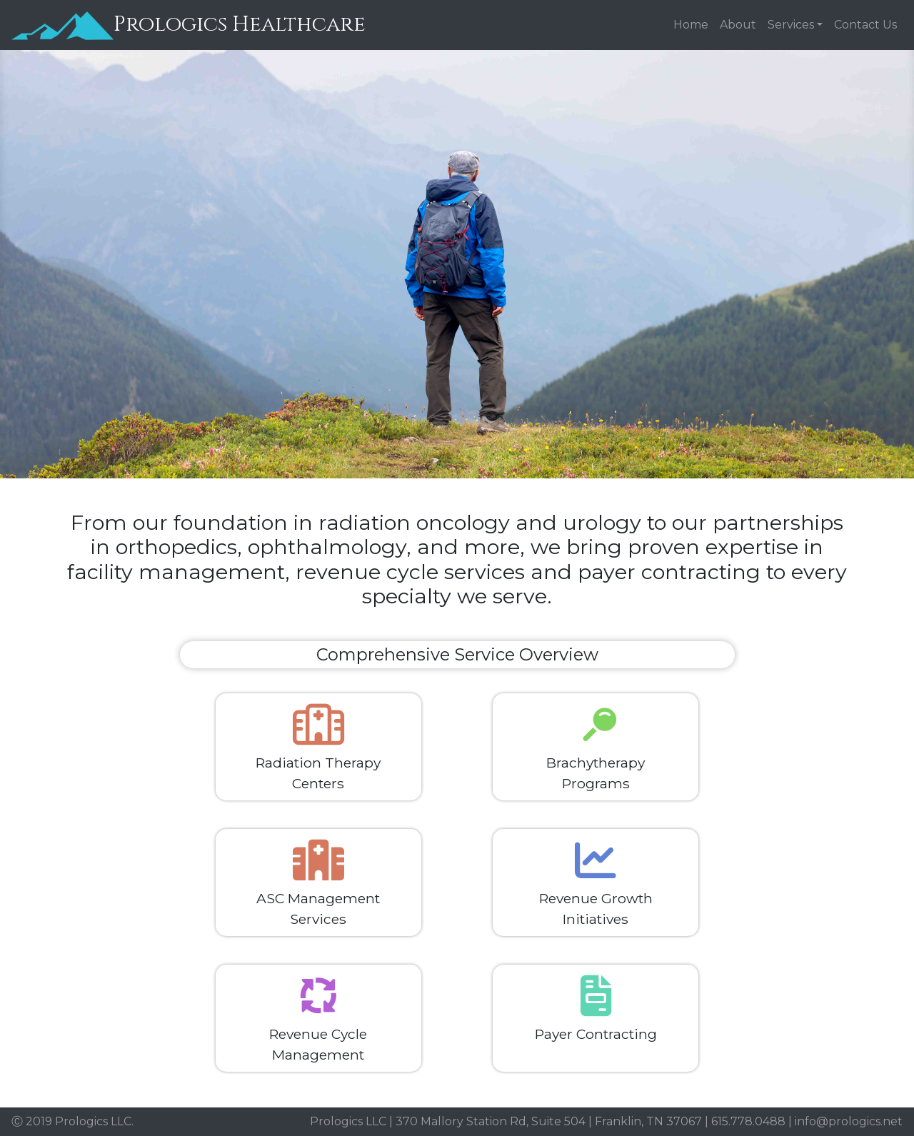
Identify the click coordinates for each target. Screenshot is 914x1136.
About (738, 24)
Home (690, 24)
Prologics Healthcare (188, 25)
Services (791, 24)
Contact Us (865, 24)
